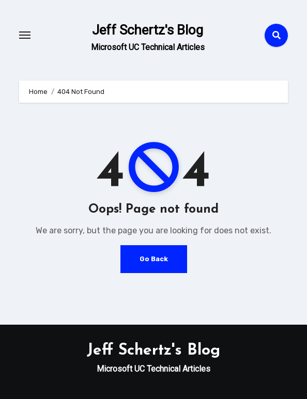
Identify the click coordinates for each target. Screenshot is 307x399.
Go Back (154, 259)
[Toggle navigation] (24, 35)
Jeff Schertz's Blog (147, 30)
